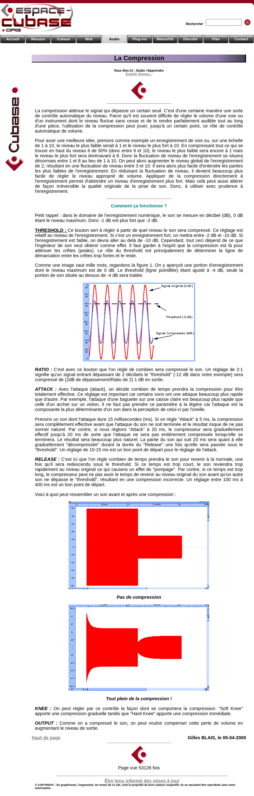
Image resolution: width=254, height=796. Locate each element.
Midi (88, 39)
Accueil (12, 39)
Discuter (190, 39)
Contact (241, 39)
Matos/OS (165, 39)
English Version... (139, 74)
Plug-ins (139, 39)
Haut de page (46, 737)
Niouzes (38, 39)
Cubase (63, 39)
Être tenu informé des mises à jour (142, 780)
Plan (216, 39)
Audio (114, 39)
